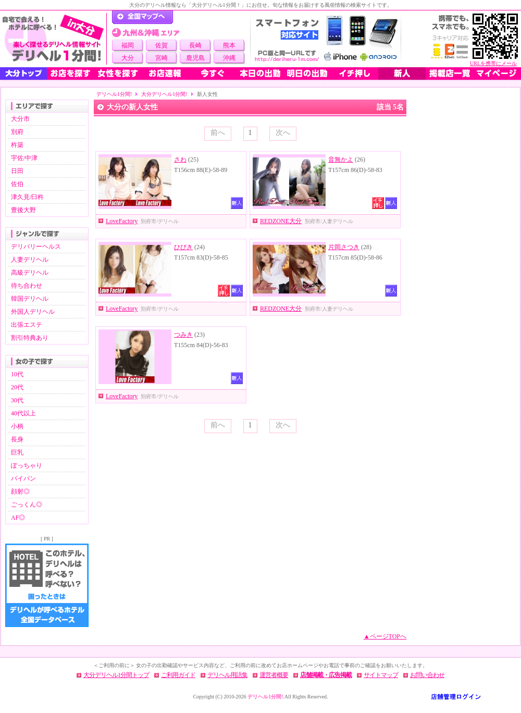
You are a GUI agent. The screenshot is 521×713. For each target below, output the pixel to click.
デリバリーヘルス (36, 246)
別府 (17, 132)
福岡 (127, 45)
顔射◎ (20, 491)
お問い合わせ (427, 675)
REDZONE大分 (281, 221)
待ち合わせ (26, 285)
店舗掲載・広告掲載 (326, 675)
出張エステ (26, 324)
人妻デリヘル (29, 259)
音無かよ (340, 159)
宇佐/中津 (24, 158)
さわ (180, 159)
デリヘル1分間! (114, 94)
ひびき (183, 247)
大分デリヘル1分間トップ (116, 675)
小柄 (17, 426)
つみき (183, 334)
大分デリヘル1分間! (164, 94)
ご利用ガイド (178, 675)
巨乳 (17, 452)
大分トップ (23, 73)
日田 (17, 171)
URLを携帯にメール (493, 63)
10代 (17, 374)
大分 (127, 58)
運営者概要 (273, 675)
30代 (17, 400)
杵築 (17, 145)
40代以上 (23, 413)
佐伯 (17, 184)
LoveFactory (122, 221)
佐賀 (161, 45)
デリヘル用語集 (227, 675)
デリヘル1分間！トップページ (142, 17)
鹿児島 (195, 58)
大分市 (20, 118)
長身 (17, 439)
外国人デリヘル (33, 311)
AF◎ (18, 517)
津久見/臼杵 (27, 197)
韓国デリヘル (29, 298)
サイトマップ (381, 675)
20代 (17, 387)
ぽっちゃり (26, 465)
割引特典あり (29, 337)
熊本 (229, 45)
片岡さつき (343, 247)
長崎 (195, 45)
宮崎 (161, 58)
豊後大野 (23, 210)
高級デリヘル (29, 272)
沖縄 (229, 58)
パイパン (23, 478)
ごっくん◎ (26, 504)
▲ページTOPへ (385, 636)
